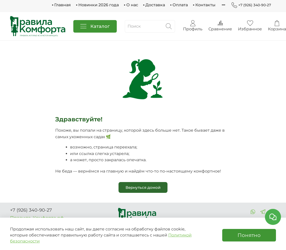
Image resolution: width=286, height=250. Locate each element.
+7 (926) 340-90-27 (251, 5)
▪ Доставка (154, 5)
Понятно (249, 235)
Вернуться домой (143, 187)
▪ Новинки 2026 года (97, 5)
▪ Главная (61, 5)
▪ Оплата (179, 5)
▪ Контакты (204, 5)
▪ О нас (131, 5)
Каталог (95, 26)
